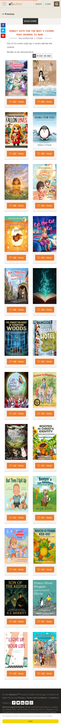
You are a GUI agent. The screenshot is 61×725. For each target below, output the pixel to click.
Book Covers (30, 21)
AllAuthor (14, 694)
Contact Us (54, 697)
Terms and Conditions (37, 697)
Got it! (30, 721)
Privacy (21, 697)
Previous (8, 14)
